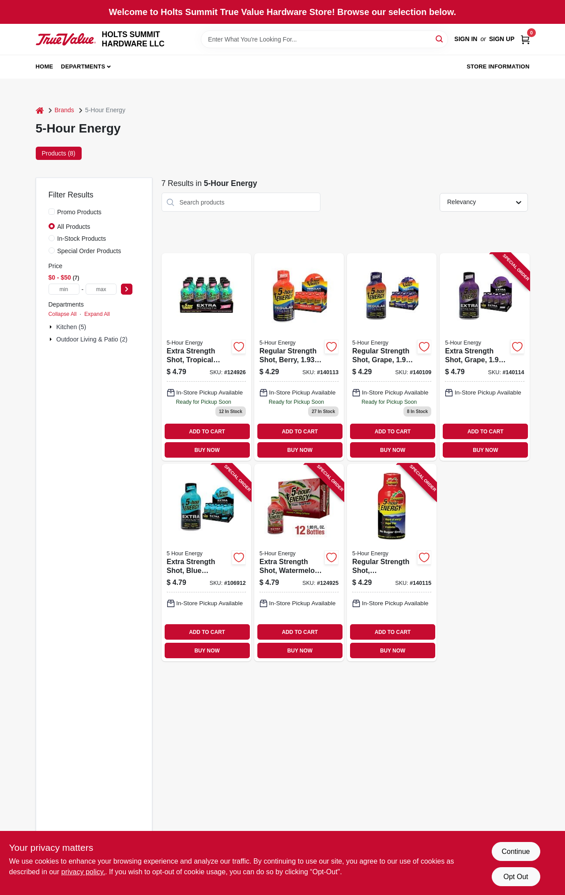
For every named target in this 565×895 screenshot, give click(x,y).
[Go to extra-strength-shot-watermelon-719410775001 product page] (299, 562)
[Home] (40, 110)
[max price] (101, 289)
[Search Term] (324, 39)
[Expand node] (51, 327)
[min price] (64, 289)
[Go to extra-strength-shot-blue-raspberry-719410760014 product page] (206, 562)
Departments (83, 66)
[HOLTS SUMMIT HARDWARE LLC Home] (66, 39)
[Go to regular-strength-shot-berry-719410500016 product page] (299, 357)
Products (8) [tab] (58, 153)
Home (44, 66)
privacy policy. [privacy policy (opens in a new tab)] (83, 872)
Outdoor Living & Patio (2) (92, 339)
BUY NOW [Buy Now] (206, 450)
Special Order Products (89, 251)
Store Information (498, 66)
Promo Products (79, 212)
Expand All (97, 314)
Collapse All (63, 314)
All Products (73, 226)
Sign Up (502, 38)
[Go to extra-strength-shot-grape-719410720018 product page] (484, 357)
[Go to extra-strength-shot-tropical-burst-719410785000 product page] (206, 357)
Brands (64, 110)
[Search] (439, 38)
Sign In (465, 38)
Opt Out (515, 876)
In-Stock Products (81, 238)
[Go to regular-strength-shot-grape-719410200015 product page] (392, 357)
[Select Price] (126, 289)
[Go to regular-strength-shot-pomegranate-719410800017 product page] (392, 562)
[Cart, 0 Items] (525, 39)
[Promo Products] (52, 212)
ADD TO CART (207, 432)
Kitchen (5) (71, 326)
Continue (515, 851)
